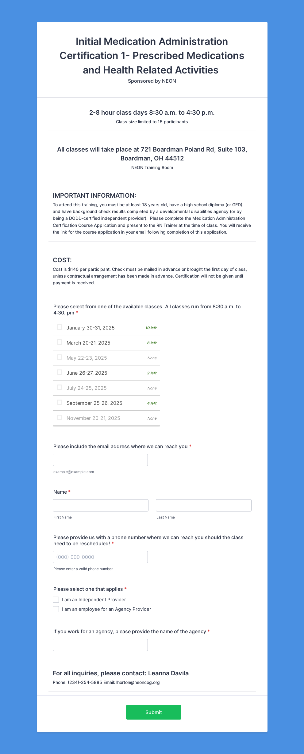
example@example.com (73, 471)
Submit (153, 712)
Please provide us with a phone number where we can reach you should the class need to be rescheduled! (148, 540)
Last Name (165, 517)
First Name (62, 517)
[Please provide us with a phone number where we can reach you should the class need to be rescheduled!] (100, 557)
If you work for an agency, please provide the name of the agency (131, 631)
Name (62, 492)
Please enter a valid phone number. (83, 568)
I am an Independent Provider (94, 599)
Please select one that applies (90, 589)
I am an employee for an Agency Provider (106, 609)
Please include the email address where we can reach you (122, 446)
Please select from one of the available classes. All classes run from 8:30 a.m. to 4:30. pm (147, 309)
